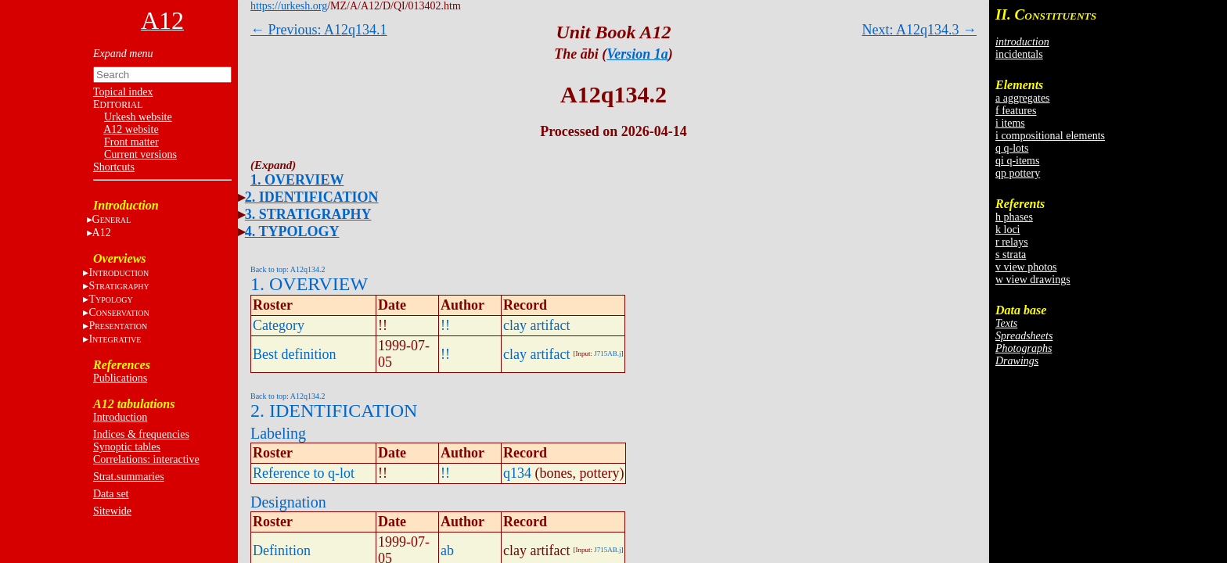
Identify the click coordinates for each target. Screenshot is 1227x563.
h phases (1014, 217)
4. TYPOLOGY (292, 231)
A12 (101, 232)
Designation (288, 502)
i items (1010, 123)
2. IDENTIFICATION (312, 197)
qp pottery (1017, 173)
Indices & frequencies (141, 434)
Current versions (140, 154)
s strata (1010, 254)
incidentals (1019, 54)
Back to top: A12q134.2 (288, 269)
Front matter (131, 142)
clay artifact (536, 325)
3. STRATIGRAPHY (308, 214)
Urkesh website (138, 117)
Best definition (294, 354)
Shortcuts (114, 167)
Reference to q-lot (303, 473)
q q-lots (1011, 148)
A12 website (130, 129)
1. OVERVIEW (297, 180)
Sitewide (112, 511)
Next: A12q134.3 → (919, 30)
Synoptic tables (126, 447)
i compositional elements (1050, 136)
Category (278, 325)
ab (447, 550)
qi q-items (1017, 161)
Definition (282, 550)
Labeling (278, 433)
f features (1015, 111)
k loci (1007, 229)
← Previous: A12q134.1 (318, 30)
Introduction (120, 417)
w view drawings (1032, 279)
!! (445, 325)
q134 (517, 473)
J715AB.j (607, 353)
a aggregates (1022, 98)
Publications (120, 378)
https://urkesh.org (288, 6)
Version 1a (637, 54)
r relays (1011, 242)
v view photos (1026, 267)
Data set (110, 494)
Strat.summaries (128, 476)
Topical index (123, 92)
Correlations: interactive (146, 459)
